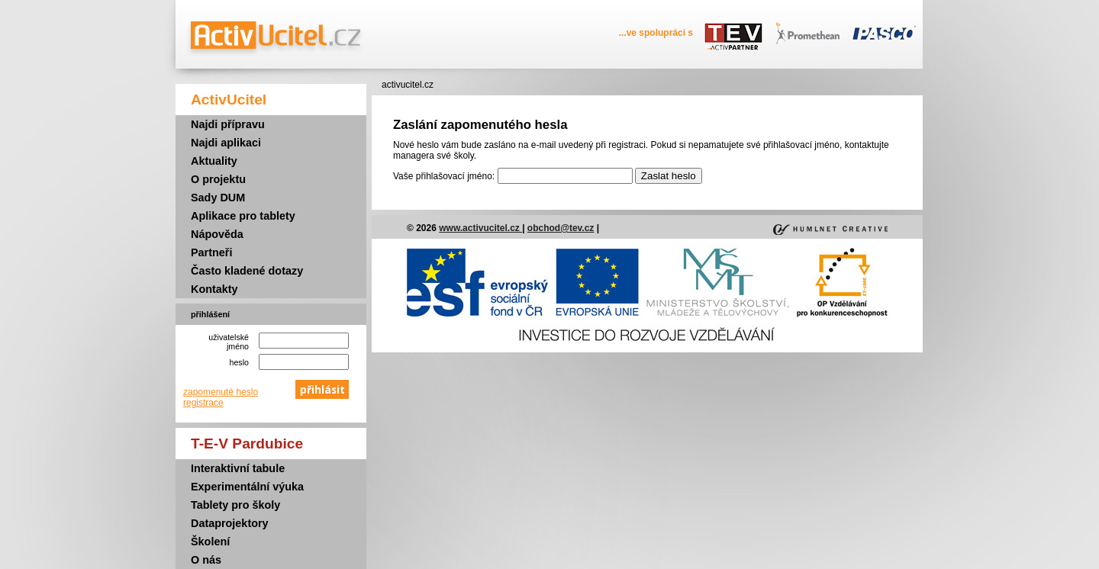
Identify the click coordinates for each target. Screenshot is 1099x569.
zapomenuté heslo (220, 392)
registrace (203, 402)
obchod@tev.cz (561, 228)
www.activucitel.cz (480, 228)
